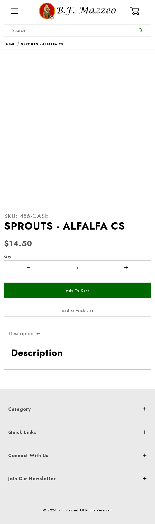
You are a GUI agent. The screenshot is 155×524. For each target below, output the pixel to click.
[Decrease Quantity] (28, 267)
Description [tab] (22, 333)
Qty (7, 256)
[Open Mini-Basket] (140, 11)
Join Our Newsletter (77, 478)
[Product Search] (67, 30)
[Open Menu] (14, 11)
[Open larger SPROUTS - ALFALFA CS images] (77, 126)
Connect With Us (77, 455)
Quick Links (77, 432)
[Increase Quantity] (126, 267)
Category (77, 409)
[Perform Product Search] (141, 30)
